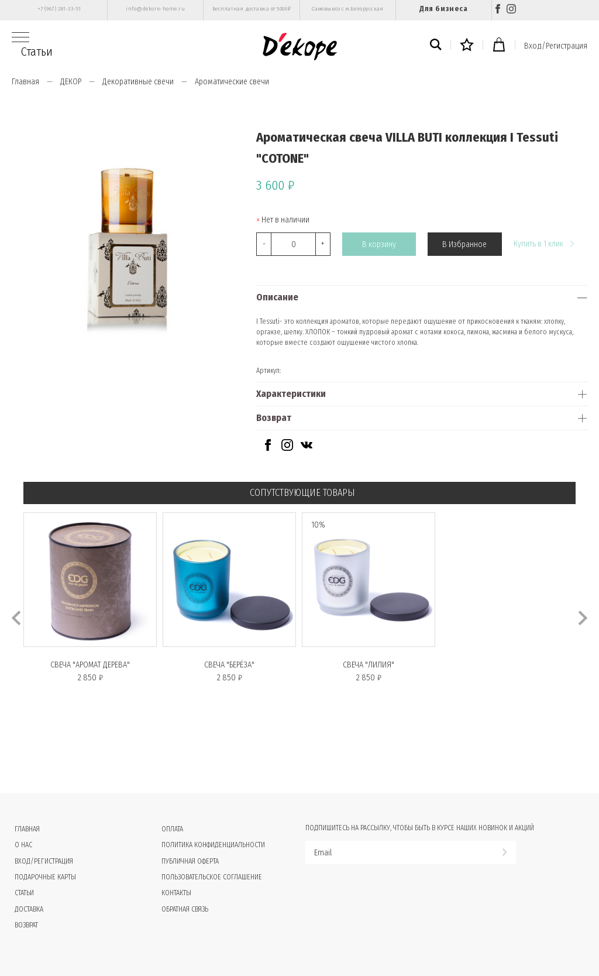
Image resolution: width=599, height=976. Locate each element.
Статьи (37, 51)
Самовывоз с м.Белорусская (348, 8)
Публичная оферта (190, 861)
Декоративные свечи (138, 82)
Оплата (172, 829)
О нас (23, 845)
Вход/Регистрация (555, 46)
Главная (25, 82)
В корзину (379, 244)
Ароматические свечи (232, 82)
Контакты (176, 893)
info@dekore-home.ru (155, 8)
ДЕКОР (70, 82)
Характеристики (291, 393)
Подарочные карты (45, 877)
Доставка (29, 909)
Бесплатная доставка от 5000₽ (251, 8)
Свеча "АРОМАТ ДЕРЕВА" (90, 665)
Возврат (273, 417)
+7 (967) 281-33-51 (59, 8)
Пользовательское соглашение (211, 877)
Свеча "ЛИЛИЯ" (368, 665)
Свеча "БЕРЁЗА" (229, 665)
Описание (277, 297)
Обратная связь (184, 909)
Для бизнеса (443, 8)
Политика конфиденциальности (213, 845)
